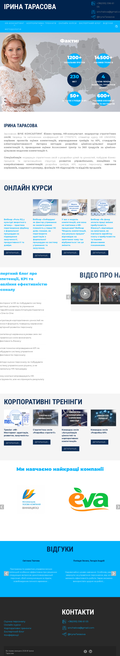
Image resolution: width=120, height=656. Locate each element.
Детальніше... (13, 257)
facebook (85, 651)
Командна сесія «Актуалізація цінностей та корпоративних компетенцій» (70, 440)
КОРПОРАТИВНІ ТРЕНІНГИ (41, 23)
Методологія (13, 29)
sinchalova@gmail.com (81, 627)
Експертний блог (90, 23)
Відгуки (108, 23)
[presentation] (108, 297)
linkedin (91, 651)
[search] (116, 26)
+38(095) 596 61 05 (78, 621)
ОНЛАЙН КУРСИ (68, 23)
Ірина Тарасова (30, 6)
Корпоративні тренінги (17, 628)
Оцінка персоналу (14, 621)
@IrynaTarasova (106, 17)
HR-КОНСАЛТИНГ (14, 23)
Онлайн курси (12, 624)
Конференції (11, 635)
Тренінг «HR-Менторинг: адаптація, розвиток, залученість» (16, 437)
